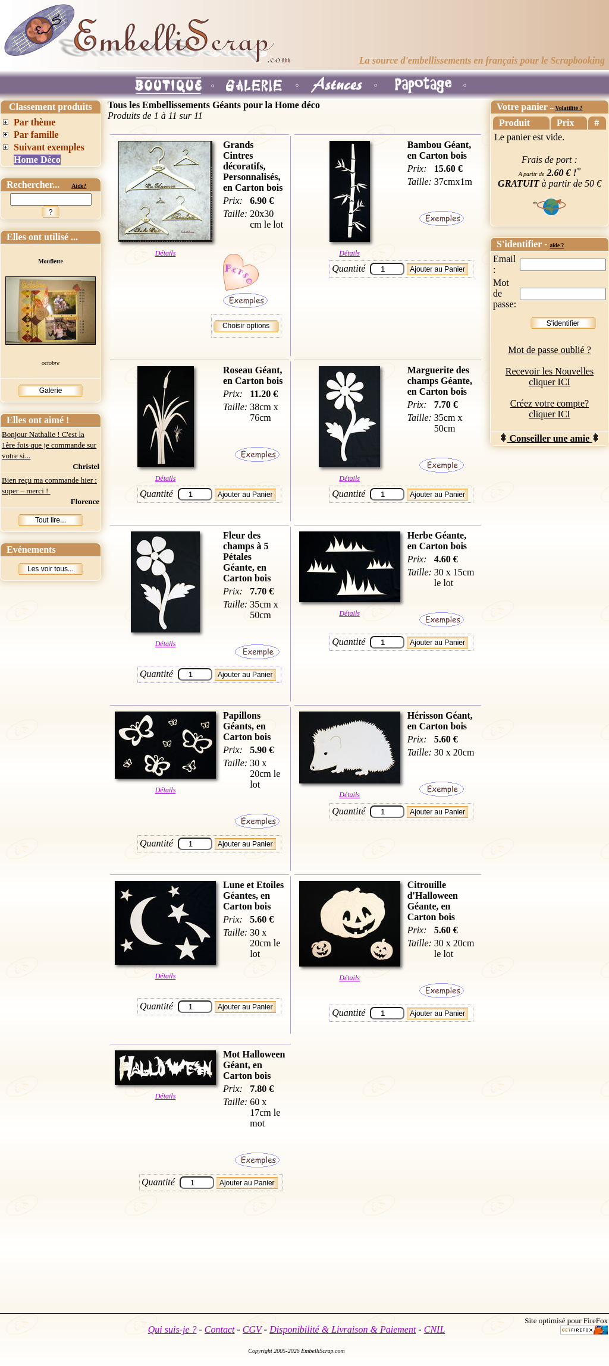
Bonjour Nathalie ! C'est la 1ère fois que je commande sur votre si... (49, 445)
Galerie (50, 390)
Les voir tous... (50, 569)
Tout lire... (50, 520)
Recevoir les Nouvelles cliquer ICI (550, 376)
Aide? (78, 185)
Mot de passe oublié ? (549, 350)
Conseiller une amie (549, 438)
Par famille (36, 135)
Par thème (34, 122)
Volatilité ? (568, 108)
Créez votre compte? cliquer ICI (549, 408)
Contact (220, 1329)
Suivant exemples (49, 147)
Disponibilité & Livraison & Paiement (342, 1329)
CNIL (434, 1329)
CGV (252, 1329)
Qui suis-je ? (172, 1329)
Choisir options (245, 326)
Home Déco (37, 160)
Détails (165, 253)
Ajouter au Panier (437, 269)
